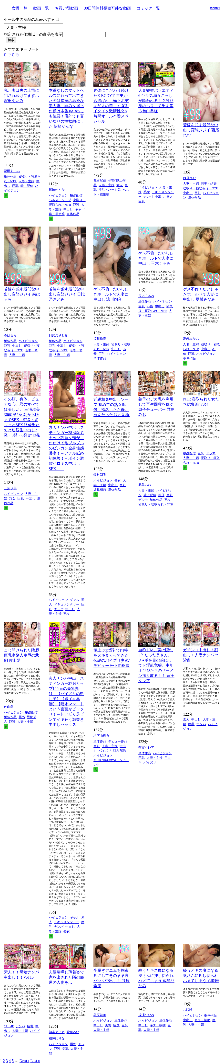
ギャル (74, 600)
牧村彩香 (99, 475)
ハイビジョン (58, 195)
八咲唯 (188, 1010)
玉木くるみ (146, 296)
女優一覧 (19, 8)
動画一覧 (41, 8)
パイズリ (105, 751)
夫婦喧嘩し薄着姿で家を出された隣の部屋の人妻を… (66, 977)
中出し (68, 209)
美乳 (65, 1049)
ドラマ (210, 453)
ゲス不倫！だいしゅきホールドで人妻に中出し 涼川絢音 (111, 294)
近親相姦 (99, 489)
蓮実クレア (146, 747)
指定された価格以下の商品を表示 (33, 34)
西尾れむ (189, 178)
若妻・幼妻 (209, 183)
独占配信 (26, 186)
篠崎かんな (57, 190)
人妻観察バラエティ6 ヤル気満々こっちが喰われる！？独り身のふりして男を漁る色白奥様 (155, 100)
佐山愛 (8, 707)
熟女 (146, 192)
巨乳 (15, 186)
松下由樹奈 (101, 736)
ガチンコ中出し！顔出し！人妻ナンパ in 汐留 (200, 655)
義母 (161, 495)
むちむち (12, 54)
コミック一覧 (148, 8)
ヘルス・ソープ (60, 200)
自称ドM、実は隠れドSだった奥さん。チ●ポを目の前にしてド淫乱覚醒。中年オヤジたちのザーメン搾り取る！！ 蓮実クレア (156, 665)
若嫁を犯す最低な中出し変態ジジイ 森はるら (22, 294)
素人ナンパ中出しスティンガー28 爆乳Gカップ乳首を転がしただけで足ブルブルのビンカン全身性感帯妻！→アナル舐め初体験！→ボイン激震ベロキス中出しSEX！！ (66, 448)
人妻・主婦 (26, 181)
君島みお (144, 485)
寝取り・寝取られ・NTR (200, 188)
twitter (215, 8)
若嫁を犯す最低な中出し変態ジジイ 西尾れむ (201, 130)
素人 (119, 185)
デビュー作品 (117, 741)
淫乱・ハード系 (110, 190)
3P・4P (9, 1026)
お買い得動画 (66, 8)
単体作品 (10, 176)
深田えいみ (12, 171)
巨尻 (116, 1025)
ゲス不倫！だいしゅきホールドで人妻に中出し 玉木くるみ (155, 258)
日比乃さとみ (58, 335)
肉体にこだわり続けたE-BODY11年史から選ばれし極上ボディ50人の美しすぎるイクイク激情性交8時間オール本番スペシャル (111, 105)
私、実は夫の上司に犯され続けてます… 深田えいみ (21, 95)
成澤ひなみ (146, 1015)
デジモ (143, 500)
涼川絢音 (99, 339)
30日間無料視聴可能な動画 (107, 8)
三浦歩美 (10, 488)
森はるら (10, 335)
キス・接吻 (158, 1025)
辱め (22, 717)
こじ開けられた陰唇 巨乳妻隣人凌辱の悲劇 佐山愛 (21, 655)
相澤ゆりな (57, 1038)
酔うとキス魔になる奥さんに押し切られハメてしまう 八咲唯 (201, 975)
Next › (24, 1061)
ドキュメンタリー (66, 604)
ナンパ (148, 196)
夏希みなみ (191, 339)
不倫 (150, 306)
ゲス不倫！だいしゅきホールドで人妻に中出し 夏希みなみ (200, 294)
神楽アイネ (57, 1032)
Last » (35, 1061)
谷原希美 (99, 1015)
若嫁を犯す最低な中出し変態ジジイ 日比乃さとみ (67, 294)
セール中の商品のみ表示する (29, 19)
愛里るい (73, 1032)
